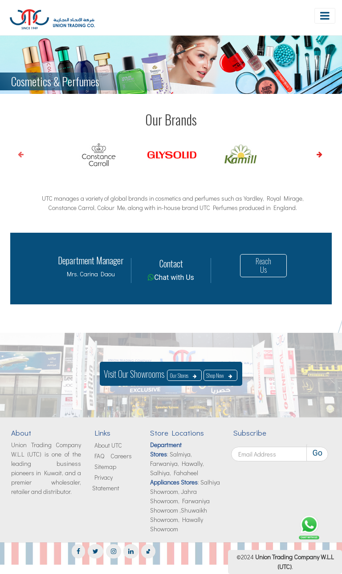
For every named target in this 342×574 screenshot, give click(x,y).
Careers (121, 456)
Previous (13, 154)
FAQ (99, 456)
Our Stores (179, 375)
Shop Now (215, 375)
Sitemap (105, 466)
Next (306, 154)
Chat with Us (174, 277)
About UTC (108, 445)
